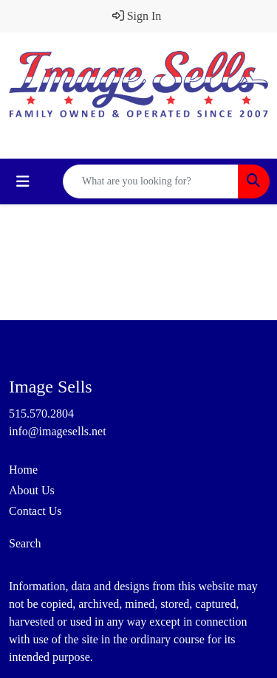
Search (25, 543)
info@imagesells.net (57, 431)
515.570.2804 (41, 413)
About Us (32, 490)
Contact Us (35, 511)
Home (23, 469)
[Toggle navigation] (22, 181)
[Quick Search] (151, 181)
